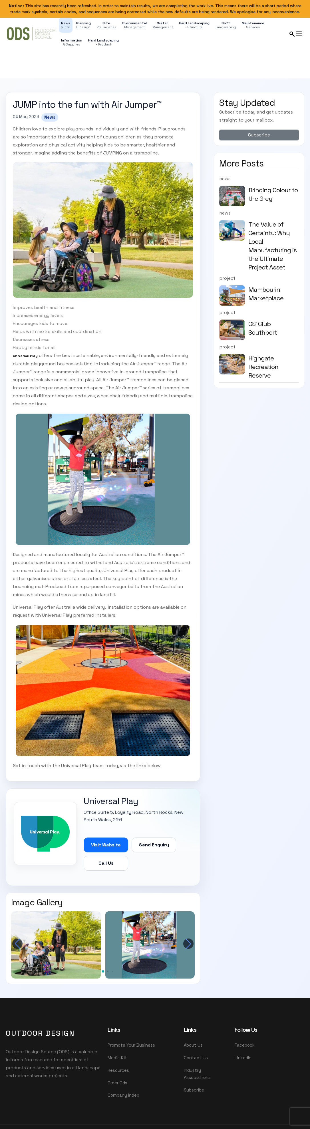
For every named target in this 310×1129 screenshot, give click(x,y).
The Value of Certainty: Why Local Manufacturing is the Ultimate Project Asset (272, 245)
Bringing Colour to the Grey (273, 194)
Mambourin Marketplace (265, 293)
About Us (193, 1045)
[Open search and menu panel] (296, 33)
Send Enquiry (154, 845)
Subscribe (259, 135)
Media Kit (117, 1058)
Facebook (245, 1045)
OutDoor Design (40, 1033)
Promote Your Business (131, 1045)
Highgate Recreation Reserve (263, 366)
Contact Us (196, 1058)
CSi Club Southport (262, 328)
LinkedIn (243, 1058)
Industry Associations (197, 1074)
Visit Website (106, 845)
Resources (118, 1071)
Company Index (123, 1096)
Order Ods (117, 1083)
